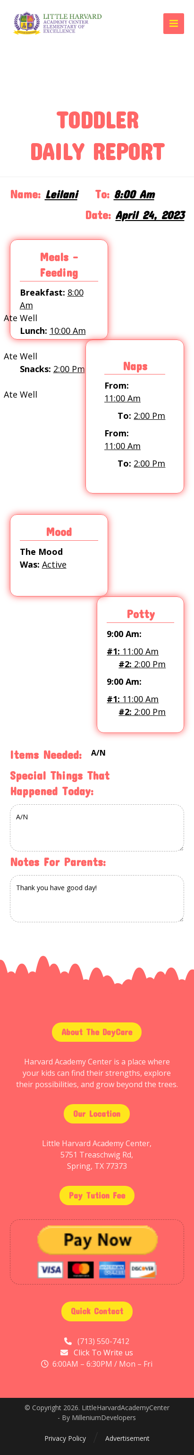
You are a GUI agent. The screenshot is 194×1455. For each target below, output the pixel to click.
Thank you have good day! (97, 898)
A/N (97, 827)
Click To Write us (103, 1352)
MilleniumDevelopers (104, 1417)
